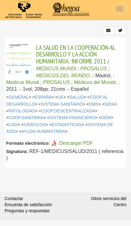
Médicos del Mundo (95, 82)
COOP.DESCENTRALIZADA (68, 111)
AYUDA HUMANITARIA (43, 131)
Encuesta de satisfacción (28, 204)
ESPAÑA (43, 97)
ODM (106, 117)
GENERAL (19, 97)
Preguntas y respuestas (27, 210)
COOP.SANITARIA (26, 117)
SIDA (109, 104)
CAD (13, 124)
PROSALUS (93, 68)
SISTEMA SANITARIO (62, 104)
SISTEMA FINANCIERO (72, 117)
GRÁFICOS (35, 124)
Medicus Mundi (22, 82)
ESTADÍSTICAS (67, 124)
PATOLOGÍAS (22, 111)
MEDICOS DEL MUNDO (63, 75)
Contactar (14, 198)
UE (60, 97)
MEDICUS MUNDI (56, 68)
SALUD (76, 97)
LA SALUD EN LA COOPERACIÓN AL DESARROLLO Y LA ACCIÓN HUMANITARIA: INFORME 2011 (75, 54)
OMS (93, 104)
